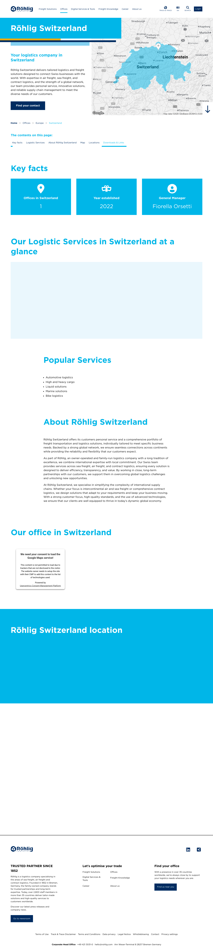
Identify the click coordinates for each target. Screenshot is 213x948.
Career (125, 9)
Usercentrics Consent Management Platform (40, 586)
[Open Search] (187, 8)
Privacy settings (169, 934)
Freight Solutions (48, 9)
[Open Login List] (198, 8)
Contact (155, 934)
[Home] (22, 9)
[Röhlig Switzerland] (152, 66)
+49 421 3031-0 (85, 944)
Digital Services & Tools (83, 9)
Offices (63, 9)
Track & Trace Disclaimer (63, 934)
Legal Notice (124, 934)
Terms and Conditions (89, 934)
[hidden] (207, 109)
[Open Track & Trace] (165, 8)
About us (137, 9)
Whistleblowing (141, 934)
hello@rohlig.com (104, 944)
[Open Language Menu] (177, 8)
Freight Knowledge (108, 9)
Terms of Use (42, 934)
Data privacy (109, 934)
